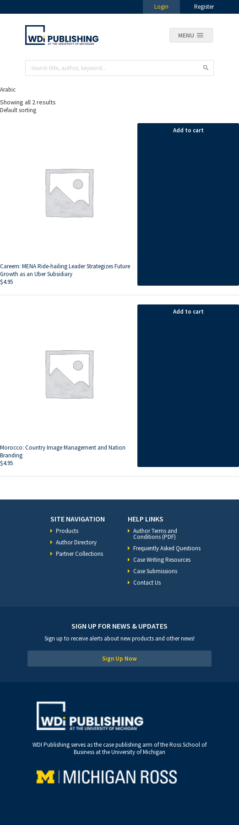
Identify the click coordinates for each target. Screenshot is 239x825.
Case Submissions (155, 571)
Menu (186, 35)
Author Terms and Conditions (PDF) (155, 534)
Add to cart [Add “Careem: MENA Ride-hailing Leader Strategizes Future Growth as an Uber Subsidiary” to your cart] (188, 130)
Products (67, 531)
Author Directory (76, 542)
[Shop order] (119, 110)
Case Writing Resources (161, 560)
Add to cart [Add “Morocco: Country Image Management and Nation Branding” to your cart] (188, 311)
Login (161, 7)
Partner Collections (79, 554)
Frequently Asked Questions (167, 548)
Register (204, 7)
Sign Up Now (119, 658)
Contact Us (147, 582)
